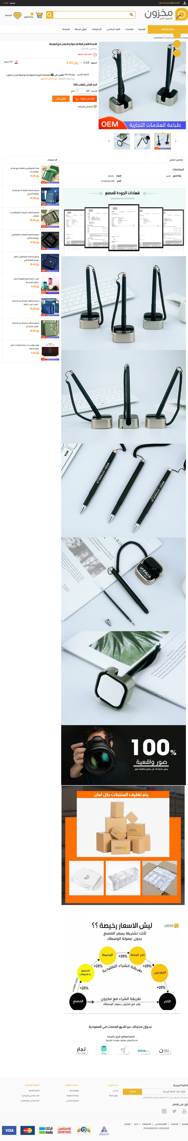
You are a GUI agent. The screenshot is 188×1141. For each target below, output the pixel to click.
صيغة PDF (11, 62)
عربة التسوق (29, 15)
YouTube (184, 1111)
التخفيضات (97, 29)
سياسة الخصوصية (73, 1096)
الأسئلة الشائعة (34, 1091)
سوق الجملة (81, 29)
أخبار (136, 1124)
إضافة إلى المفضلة (85, 107)
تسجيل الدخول (165, 3)
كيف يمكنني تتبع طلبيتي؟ (30, 1101)
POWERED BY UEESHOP (156, 1128)
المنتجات (129, 29)
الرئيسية (141, 29)
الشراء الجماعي (113, 29)
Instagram (164, 1111)
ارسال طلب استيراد (85, 54)
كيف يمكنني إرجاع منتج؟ (30, 1096)
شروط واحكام (74, 1091)
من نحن (115, 1091)
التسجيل (176, 3)
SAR (86, 62)
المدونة (66, 29)
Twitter (174, 1111)
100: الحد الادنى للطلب (85, 84)
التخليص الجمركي (72, 1101)
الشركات (167, 38)
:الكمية (94, 91)
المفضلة (8, 15)
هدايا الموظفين (158, 38)
